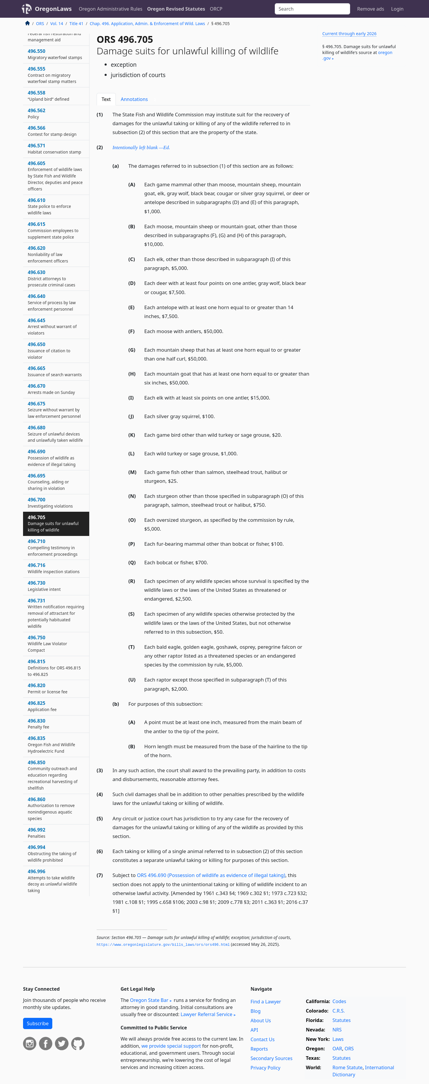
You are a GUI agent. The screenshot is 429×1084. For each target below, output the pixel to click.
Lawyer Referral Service (206, 1014)
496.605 (55, 176)
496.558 (48, 95)
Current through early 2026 (349, 33)
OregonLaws (53, 9)
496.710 (52, 547)
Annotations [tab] (139, 99)
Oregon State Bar (149, 1000)
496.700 (50, 502)
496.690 (52, 457)
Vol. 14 (56, 23)
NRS (337, 1029)
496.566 (52, 131)
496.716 (54, 568)
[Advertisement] (361, 163)
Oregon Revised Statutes (176, 9)
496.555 (52, 75)
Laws (338, 1039)
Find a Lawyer (266, 1001)
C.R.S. (338, 1011)
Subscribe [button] (37, 1023)
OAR (337, 1048)
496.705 (53, 523)
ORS (40, 23)
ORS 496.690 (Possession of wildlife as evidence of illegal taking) (211, 875)
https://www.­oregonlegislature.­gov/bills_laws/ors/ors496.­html (163, 945)
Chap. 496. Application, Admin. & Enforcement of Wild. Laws (147, 23)
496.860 (51, 808)
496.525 (54, 33)
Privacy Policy (265, 1068)
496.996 (52, 880)
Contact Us (262, 1039)
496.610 (49, 206)
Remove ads (370, 9)
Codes (339, 1001)
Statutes (341, 1020)
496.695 (48, 481)
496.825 (42, 706)
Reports (259, 1049)
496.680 (55, 433)
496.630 (51, 278)
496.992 (36, 833)
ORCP (216, 9)
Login (397, 9)
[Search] (312, 8)
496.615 (53, 230)
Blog (256, 1011)
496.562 (36, 113)
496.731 (56, 613)
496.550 (55, 54)
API (254, 1030)
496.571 (54, 148)
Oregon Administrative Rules (110, 9)
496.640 (52, 302)
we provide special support (171, 1046)
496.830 (38, 724)
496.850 (52, 775)
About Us (261, 1020)
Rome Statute (347, 1067)
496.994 (52, 853)
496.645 (52, 326)
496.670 (51, 389)
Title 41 (76, 23)
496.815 (54, 667)
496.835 (51, 744)
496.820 (47, 688)
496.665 (55, 371)
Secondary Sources (271, 1058)
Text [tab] (106, 99)
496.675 (54, 409)
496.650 (49, 350)
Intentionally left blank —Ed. (141, 147)
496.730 (44, 586)
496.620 (48, 254)
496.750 (47, 643)
